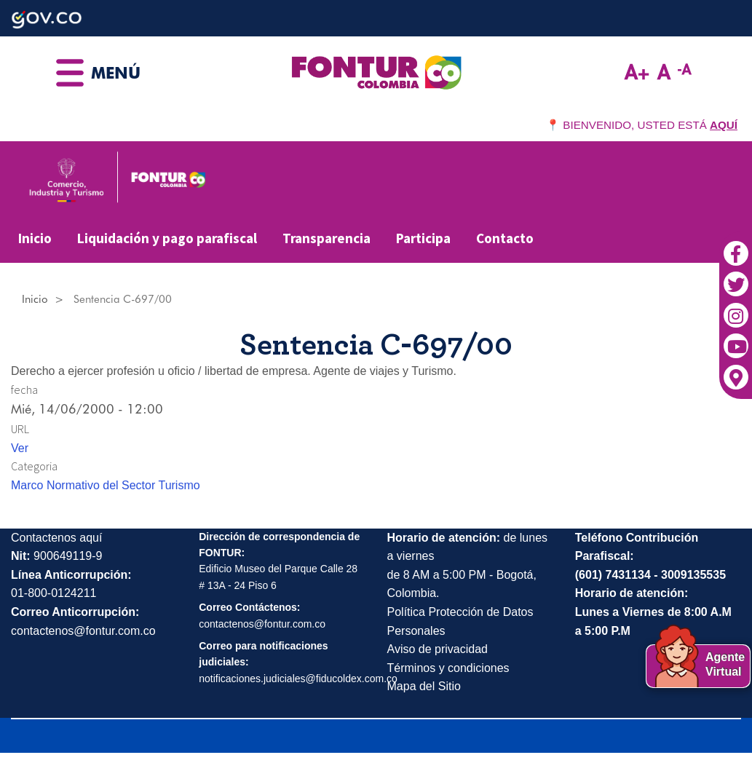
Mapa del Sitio (424, 686)
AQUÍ (723, 125)
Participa (423, 238)
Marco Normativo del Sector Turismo (105, 485)
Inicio (35, 238)
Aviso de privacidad (437, 649)
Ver (19, 448)
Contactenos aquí (56, 537)
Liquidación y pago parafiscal (167, 238)
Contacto (505, 238)
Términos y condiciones (448, 668)
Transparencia (326, 238)
